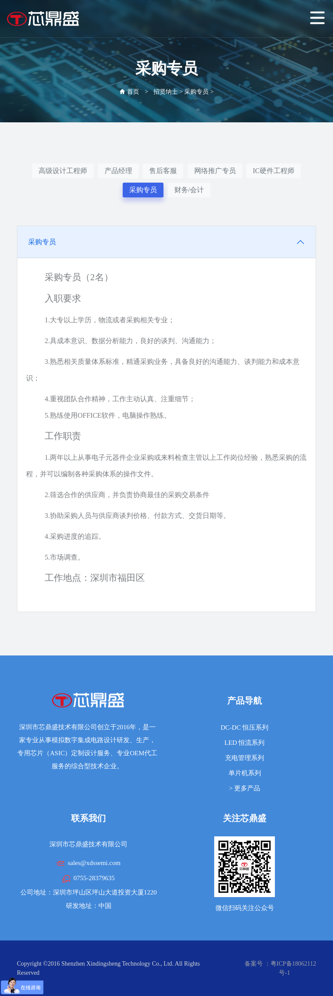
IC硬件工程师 (273, 170)
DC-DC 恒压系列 (244, 727)
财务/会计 (189, 189)
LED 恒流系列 (245, 742)
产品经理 (118, 170)
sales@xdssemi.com (94, 862)
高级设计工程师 (63, 170)
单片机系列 (245, 773)
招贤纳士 (165, 91)
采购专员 (196, 91)
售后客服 (163, 170)
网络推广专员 (215, 170)
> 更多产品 (244, 788)
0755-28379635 (94, 878)
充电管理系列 (244, 757)
